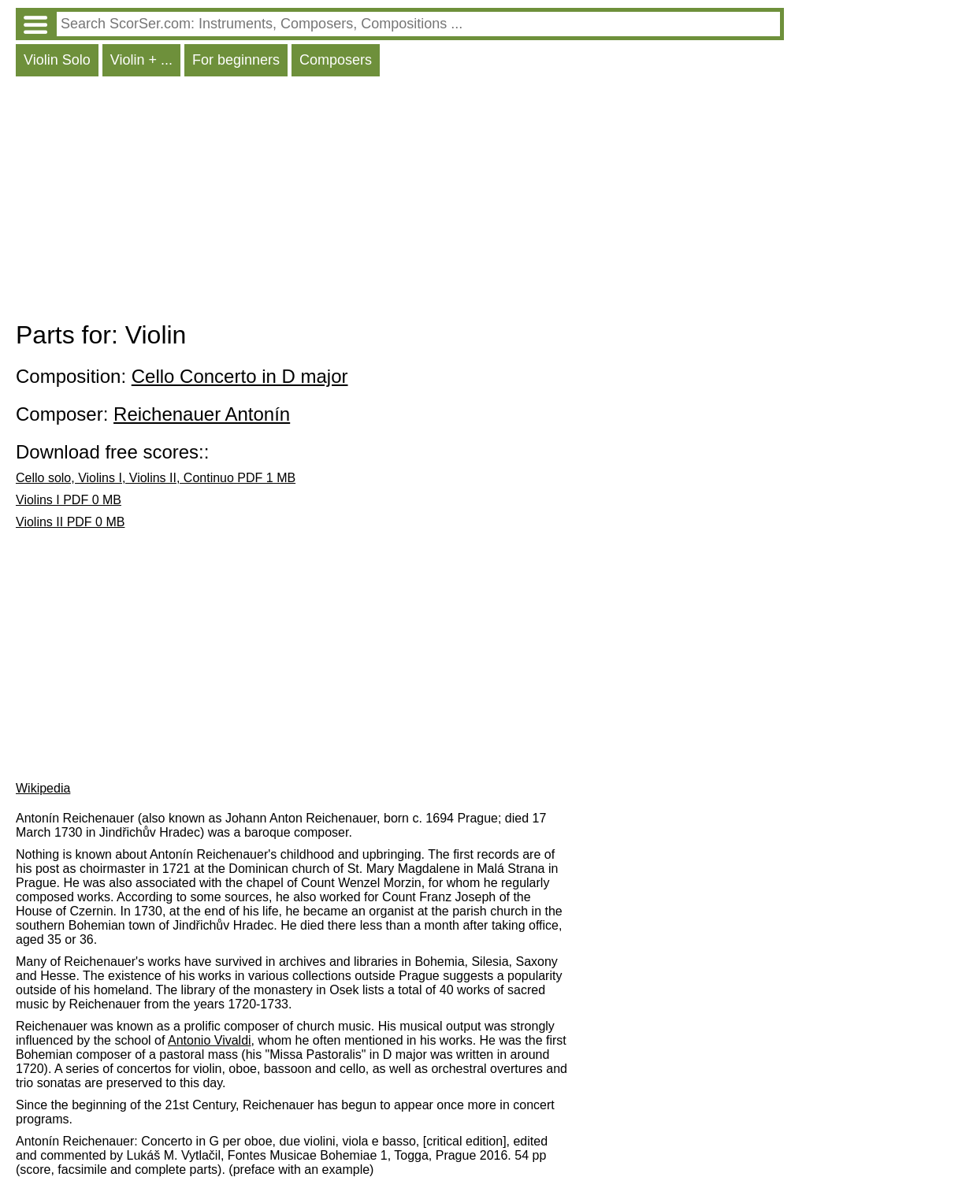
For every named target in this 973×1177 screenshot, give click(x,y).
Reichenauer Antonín (201, 414)
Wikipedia (43, 788)
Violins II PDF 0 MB (70, 522)
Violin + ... (141, 60)
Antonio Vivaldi (209, 1040)
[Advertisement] (400, 202)
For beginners (236, 60)
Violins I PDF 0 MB (68, 500)
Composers (335, 60)
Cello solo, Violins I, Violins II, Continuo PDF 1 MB (155, 478)
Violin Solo (57, 60)
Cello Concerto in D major (240, 376)
